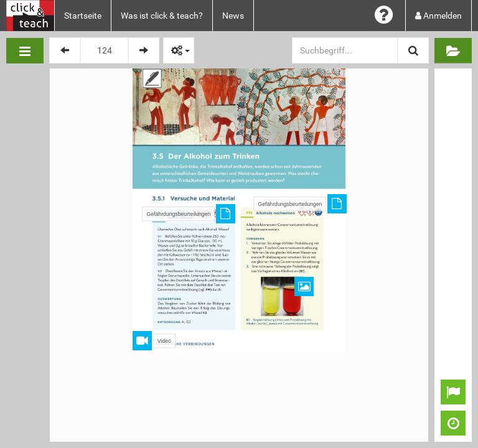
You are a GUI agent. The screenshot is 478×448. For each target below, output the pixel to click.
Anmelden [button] (438, 16)
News (233, 16)
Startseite (82, 16)
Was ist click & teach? (162, 16)
